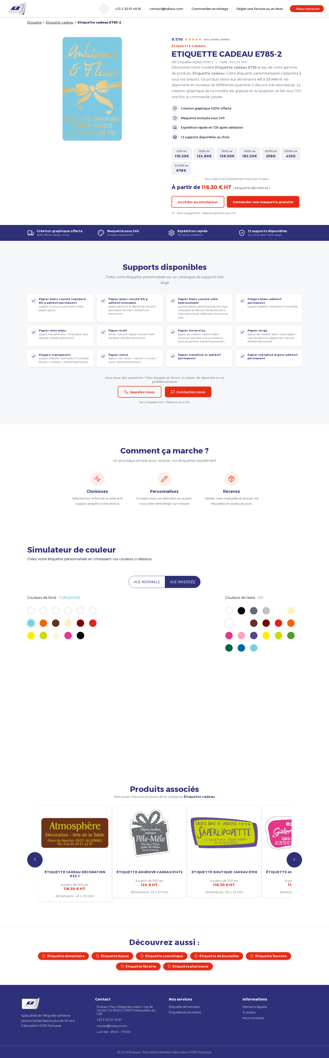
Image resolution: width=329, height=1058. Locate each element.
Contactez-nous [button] (188, 392)
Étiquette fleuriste (268, 956)
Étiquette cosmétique (161, 956)
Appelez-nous (139, 392)
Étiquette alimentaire (63, 956)
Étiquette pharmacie (188, 966)
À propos (249, 1012)
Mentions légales (255, 1006)
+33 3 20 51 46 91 (128, 8)
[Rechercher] (104, 8)
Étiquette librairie (138, 966)
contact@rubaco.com (166, 8)
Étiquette (34, 22)
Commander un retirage (210, 8)
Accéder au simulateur (198, 202)
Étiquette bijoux (112, 956)
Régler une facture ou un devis (260, 8)
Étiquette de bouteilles (217, 956)
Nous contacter (308, 8)
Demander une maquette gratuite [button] (263, 202)
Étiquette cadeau (60, 22)
